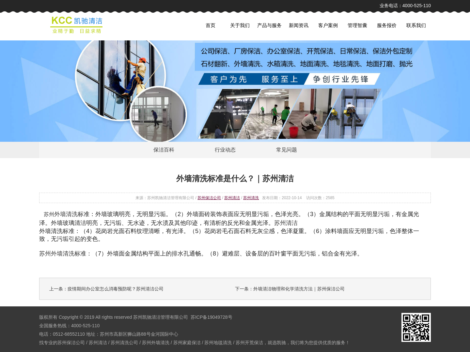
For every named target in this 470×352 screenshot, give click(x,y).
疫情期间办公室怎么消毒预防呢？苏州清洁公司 (116, 288)
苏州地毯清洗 (218, 342)
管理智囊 (357, 25)
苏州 (49, 214)
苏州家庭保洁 (187, 342)
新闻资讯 (298, 25)
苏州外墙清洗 (155, 342)
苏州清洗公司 (124, 342)
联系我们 (416, 25)
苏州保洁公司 (209, 198)
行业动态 (225, 150)
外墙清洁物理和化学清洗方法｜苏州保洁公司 (299, 288)
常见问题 (286, 150)
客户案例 (328, 25)
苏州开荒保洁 (249, 342)
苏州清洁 (232, 198)
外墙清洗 (66, 214)
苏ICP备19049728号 (211, 317)
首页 (210, 25)
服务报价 (387, 25)
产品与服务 (269, 25)
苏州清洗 (251, 198)
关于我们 (240, 25)
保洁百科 (163, 150)
